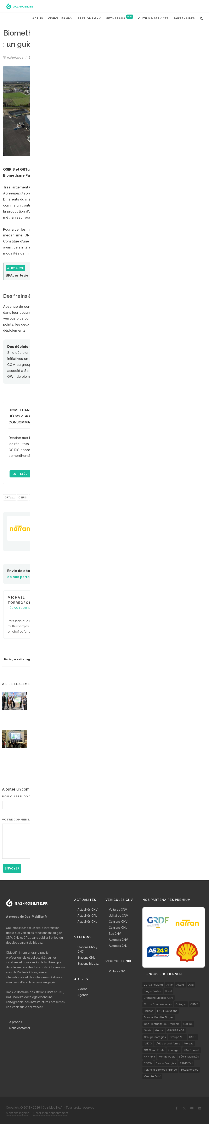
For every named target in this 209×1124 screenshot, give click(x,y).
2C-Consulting (153, 984)
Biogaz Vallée (152, 991)
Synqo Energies (166, 1063)
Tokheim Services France (160, 1069)
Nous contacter (19, 1028)
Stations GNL (86, 957)
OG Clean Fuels (154, 1050)
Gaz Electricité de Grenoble (162, 1024)
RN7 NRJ (149, 1056)
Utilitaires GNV (118, 915)
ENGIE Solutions (167, 1010)
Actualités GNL (87, 921)
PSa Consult (191, 1050)
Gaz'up (188, 1024)
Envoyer (12, 868)
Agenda (83, 995)
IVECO (148, 1043)
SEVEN (148, 1063)
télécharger (26, 473)
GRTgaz (10, 497)
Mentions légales (17, 1113)
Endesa (148, 1010)
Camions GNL (118, 927)
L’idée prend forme (168, 1043)
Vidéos (82, 989)
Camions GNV (118, 921)
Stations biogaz (88, 963)
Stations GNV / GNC (87, 949)
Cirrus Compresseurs (158, 1004)
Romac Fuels (167, 1056)
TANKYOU (186, 1063)
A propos (15, 1022)
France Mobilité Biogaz (158, 1017)
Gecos (159, 1030)
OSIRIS (22, 497)
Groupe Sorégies (155, 1037)
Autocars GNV (118, 939)
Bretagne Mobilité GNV (158, 997)
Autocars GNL (118, 945)
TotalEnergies (189, 1069)
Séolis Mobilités (189, 1056)
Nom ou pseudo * (16, 796)
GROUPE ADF (175, 1030)
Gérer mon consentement (50, 1113)
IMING (193, 1037)
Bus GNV (115, 933)
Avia (191, 984)
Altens (180, 984)
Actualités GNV (88, 909)
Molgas (188, 1043)
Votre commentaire (19, 819)
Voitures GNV (118, 909)
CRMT (194, 1004)
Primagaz (174, 1050)
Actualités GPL (87, 915)
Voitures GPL (117, 971)
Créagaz (181, 1004)
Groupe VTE (177, 1037)
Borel (168, 991)
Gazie (147, 1030)
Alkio (169, 984)
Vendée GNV (152, 1076)
